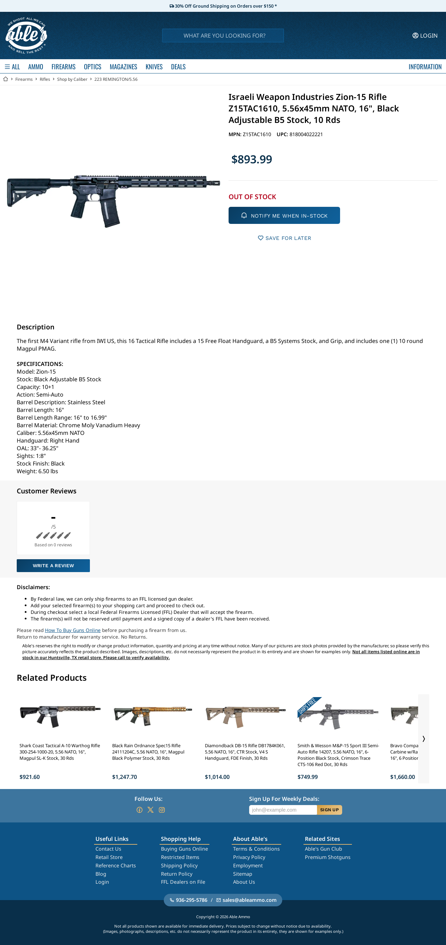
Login (102, 881)
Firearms (24, 79)
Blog (100, 873)
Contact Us (108, 848)
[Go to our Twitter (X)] (150, 810)
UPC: (283, 134)
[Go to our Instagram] (162, 810)
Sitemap (242, 873)
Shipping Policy (179, 865)
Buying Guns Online (184, 848)
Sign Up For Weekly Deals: (284, 799)
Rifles (45, 79)
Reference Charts (115, 865)
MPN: (236, 134)
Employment (248, 865)
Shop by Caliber (72, 79)
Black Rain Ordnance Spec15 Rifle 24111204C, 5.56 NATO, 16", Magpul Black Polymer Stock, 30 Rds (148, 751)
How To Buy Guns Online (73, 630)
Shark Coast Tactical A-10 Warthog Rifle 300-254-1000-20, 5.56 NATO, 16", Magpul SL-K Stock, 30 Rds (60, 751)
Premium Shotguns (328, 857)
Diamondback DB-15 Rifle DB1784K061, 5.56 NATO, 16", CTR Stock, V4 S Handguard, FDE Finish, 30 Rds (245, 751)
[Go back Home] (5, 79)
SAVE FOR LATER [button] (284, 238)
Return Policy (176, 873)
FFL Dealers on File (183, 881)
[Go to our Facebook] (139, 810)
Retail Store (109, 857)
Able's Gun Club (323, 848)
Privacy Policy (249, 857)
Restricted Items (180, 857)
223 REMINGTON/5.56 (116, 79)
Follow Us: (148, 799)
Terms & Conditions (256, 848)
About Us (244, 881)
